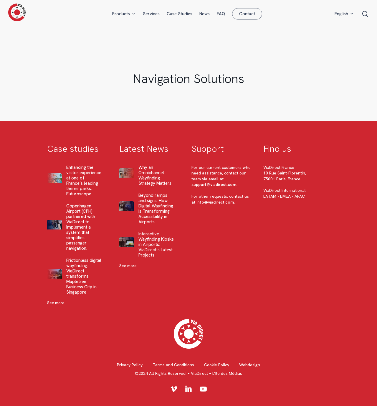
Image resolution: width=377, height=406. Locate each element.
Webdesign (249, 364)
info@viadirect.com (215, 202)
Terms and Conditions (173, 364)
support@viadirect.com (213, 184)
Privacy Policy (130, 364)
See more (56, 302)
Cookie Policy (216, 364)
